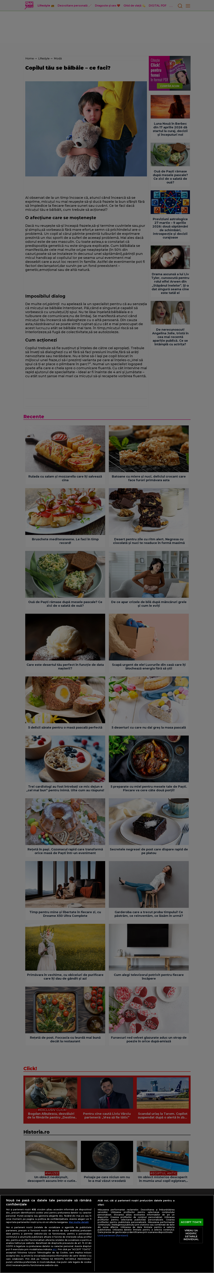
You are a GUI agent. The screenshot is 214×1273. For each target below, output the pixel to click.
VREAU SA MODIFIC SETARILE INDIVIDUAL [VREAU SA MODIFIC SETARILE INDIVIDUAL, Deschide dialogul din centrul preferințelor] (191, 1235)
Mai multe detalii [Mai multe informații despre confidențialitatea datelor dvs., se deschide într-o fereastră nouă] (79, 1222)
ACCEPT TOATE (191, 1222)
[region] (107, 1234)
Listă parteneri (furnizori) (113, 1235)
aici (54, 1249)
